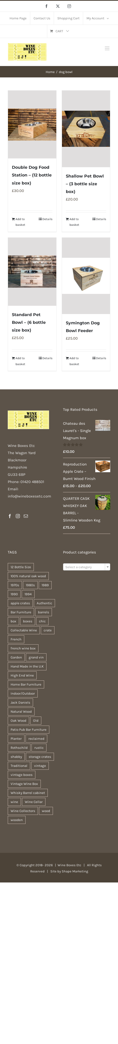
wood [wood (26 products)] (46, 811)
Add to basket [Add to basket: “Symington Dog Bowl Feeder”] (74, 361)
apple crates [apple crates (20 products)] (20, 603)
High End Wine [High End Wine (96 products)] (22, 675)
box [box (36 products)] (13, 621)
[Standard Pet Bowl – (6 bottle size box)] (32, 272)
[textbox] (86, 567)
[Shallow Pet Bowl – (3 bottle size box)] (86, 129)
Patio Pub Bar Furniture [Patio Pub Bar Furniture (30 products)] (28, 730)
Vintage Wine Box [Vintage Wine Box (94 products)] (24, 784)
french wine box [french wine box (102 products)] (23, 648)
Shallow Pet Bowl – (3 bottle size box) (85, 184)
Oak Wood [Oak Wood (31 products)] (18, 720)
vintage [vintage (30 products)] (40, 766)
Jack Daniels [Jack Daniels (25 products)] (20, 702)
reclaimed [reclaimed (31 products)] (36, 739)
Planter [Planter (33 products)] (16, 739)
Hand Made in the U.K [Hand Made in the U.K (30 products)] (27, 666)
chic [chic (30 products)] (42, 621)
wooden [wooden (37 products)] (17, 820)
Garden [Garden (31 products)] (16, 657)
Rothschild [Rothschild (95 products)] (19, 748)
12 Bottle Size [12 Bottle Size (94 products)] (21, 567)
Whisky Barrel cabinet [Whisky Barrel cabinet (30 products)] (28, 793)
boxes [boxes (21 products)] (27, 621)
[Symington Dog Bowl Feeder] (86, 276)
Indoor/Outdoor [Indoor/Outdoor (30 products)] (23, 693)
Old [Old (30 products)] (35, 720)
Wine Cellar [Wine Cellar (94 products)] (34, 802)
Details (47, 219)
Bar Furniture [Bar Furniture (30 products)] (21, 612)
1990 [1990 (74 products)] (14, 594)
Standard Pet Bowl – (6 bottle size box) (29, 322)
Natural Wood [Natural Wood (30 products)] (21, 711)
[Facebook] (10, 516)
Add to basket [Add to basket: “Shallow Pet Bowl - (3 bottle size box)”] (74, 222)
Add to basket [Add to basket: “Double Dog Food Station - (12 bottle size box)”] (20, 222)
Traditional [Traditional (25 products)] (19, 766)
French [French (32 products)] (16, 639)
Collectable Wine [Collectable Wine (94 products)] (24, 630)
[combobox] (87, 567)
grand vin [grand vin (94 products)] (36, 657)
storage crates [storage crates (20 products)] (40, 757)
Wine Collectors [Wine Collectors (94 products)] (23, 811)
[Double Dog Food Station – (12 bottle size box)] (32, 124)
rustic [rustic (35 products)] (39, 748)
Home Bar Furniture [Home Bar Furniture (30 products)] (26, 684)
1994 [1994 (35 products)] (28, 594)
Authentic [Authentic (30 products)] (44, 603)
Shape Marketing (75, 871)
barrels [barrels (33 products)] (43, 612)
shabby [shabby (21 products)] (16, 757)
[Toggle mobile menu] (107, 48)
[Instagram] (18, 516)
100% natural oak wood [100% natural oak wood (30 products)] (28, 576)
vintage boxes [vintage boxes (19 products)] (22, 775)
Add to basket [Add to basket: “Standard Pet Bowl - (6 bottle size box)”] (20, 361)
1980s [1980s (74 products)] (30, 585)
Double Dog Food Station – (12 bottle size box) (32, 175)
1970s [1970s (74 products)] (15, 585)
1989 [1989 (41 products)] (45, 585)
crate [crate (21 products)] (48, 630)
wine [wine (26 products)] (14, 802)
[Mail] (26, 516)
